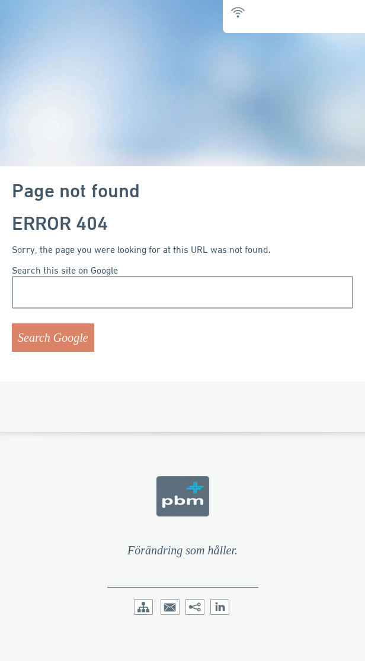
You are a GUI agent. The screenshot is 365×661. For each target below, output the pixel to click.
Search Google (53, 337)
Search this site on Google (65, 270)
